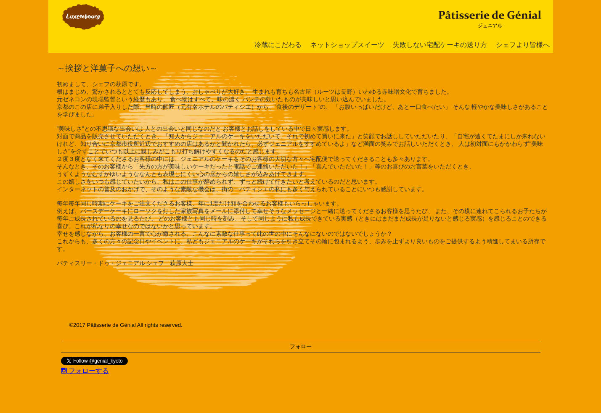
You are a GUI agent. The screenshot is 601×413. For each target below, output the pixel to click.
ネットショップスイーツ (347, 44)
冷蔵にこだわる (278, 44)
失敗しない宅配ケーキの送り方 (440, 44)
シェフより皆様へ (523, 44)
